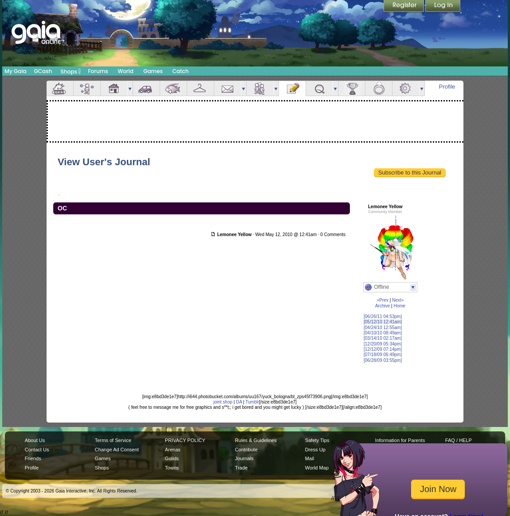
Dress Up (315, 449)
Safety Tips (317, 440)
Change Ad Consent (117, 449)
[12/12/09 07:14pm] (383, 349)
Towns (172, 467)
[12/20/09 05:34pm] (383, 343)
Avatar (87, 88)
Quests (319, 88)
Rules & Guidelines (256, 440)
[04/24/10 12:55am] (383, 327)
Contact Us (37, 449)
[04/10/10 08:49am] (383, 332)
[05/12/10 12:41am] (383, 321)
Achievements (351, 88)
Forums (98, 71)
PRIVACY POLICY (185, 440)
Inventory (200, 88)
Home (399, 305)
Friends (260, 88)
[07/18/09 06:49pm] (383, 354)
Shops (71, 71)
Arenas (172, 449)
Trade (241, 467)
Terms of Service (113, 440)
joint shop (222, 402)
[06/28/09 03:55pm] (383, 360)
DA (239, 402)
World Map (317, 467)
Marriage (378, 88)
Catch (181, 71)
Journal (292, 88)
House (114, 88)
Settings (405, 88)
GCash (43, 71)
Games (153, 71)
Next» (398, 300)
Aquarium (173, 88)
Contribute (246, 449)
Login (443, 6)
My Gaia (15, 71)
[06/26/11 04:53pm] (383, 316)
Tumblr (252, 402)
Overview (60, 88)
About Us (35, 440)
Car (146, 88)
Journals (244, 458)
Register (404, 6)
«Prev (382, 300)
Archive (382, 305)
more (130, 88)
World (125, 71)
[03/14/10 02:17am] (383, 338)
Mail (227, 88)
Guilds (172, 458)
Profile (447, 86)
